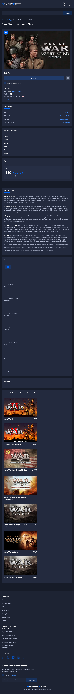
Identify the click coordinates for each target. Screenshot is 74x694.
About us (4, 600)
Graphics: (6, 330)
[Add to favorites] (68, 78)
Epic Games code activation (10, 639)
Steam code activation (8, 635)
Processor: (7, 301)
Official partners (6, 603)
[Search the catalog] (32, 13)
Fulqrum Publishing (64, 119)
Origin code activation (8, 632)
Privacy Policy (6, 614)
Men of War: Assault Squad (13, 577)
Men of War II (8, 419)
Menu (70, 6)
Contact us (5, 621)
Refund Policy (6, 617)
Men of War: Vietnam (11, 552)
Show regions (8, 99)
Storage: (6, 344)
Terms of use (5, 610)
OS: (5, 286)
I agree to (10, 675)
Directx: (6, 359)
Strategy (9, 20)
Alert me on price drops (14, 83)
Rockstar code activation (9, 642)
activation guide (16, 92)
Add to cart (34, 78)
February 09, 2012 (65, 116)
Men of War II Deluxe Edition (13, 444)
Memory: (6, 315)
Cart (63, 6)
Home (3, 20)
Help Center (5, 607)
